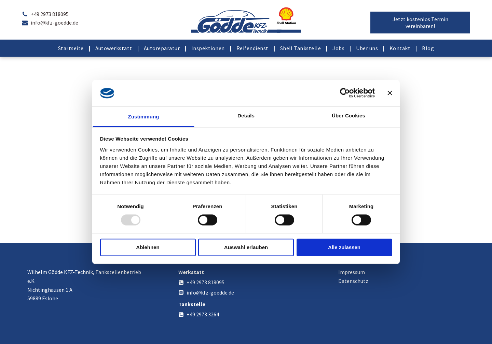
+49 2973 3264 (203, 314)
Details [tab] (246, 115)
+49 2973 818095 (205, 282)
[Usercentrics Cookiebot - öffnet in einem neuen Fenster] (345, 93)
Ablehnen (147, 247)
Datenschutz (353, 280)
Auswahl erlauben (246, 247)
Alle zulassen (344, 247)
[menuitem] (71, 48)
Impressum (351, 272)
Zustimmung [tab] (143, 116)
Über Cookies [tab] (348, 115)
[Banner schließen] (389, 93)
